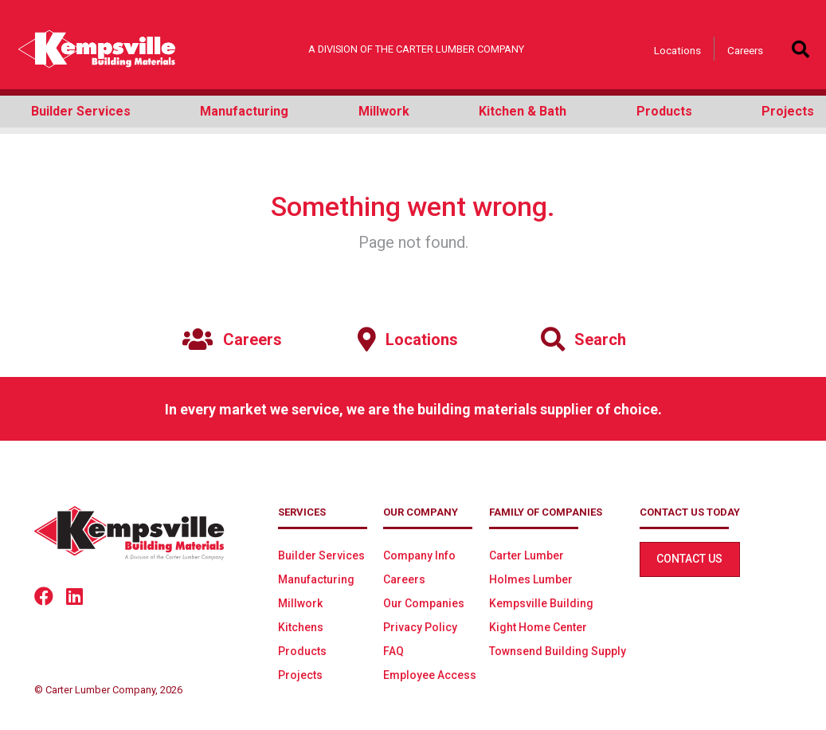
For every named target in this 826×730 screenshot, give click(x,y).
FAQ (393, 651)
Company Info (419, 555)
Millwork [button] (383, 111)
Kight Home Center (538, 627)
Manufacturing (316, 579)
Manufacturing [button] (244, 111)
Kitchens (300, 627)
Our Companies (423, 603)
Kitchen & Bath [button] (522, 111)
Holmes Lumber (531, 579)
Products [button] (664, 111)
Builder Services (321, 555)
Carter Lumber (526, 555)
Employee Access (429, 675)
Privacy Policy (420, 627)
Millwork (300, 603)
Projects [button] (787, 111)
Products (302, 651)
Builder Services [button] (81, 111)
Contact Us (689, 558)
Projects (300, 675)
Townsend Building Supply (557, 651)
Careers (745, 50)
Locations (677, 50)
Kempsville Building (541, 603)
